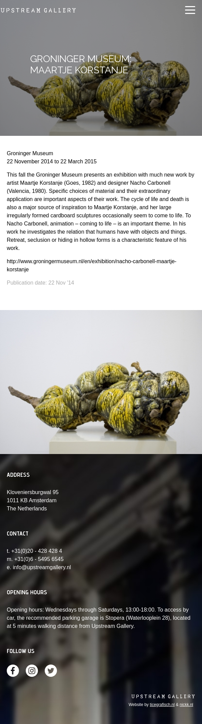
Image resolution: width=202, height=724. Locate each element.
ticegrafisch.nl (162, 704)
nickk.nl (186, 704)
